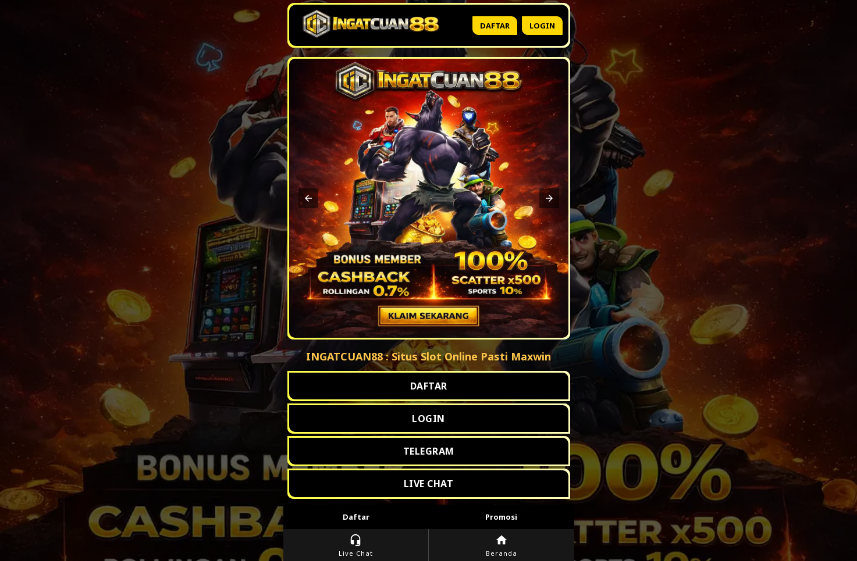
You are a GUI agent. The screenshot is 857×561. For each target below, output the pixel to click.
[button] (308, 198)
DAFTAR (428, 386)
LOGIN (428, 418)
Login (542, 25)
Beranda (501, 546)
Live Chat (356, 546)
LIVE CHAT (429, 483)
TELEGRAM (428, 451)
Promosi (501, 517)
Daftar (495, 25)
